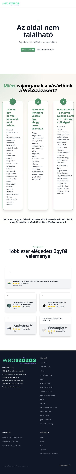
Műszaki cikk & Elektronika (48, 407)
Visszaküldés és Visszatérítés (11, 445)
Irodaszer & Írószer (46, 391)
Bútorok (42, 371)
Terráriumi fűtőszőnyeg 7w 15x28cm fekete (57, 303)
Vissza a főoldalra (28, 49)
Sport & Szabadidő (46, 420)
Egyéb (42, 379)
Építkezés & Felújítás (46, 387)
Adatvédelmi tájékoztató (10, 441)
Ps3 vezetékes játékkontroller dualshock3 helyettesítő (23, 326)
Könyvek (42, 403)
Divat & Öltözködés (46, 375)
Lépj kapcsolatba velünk (46, 49)
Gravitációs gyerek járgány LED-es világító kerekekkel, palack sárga (35, 281)
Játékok (42, 399)
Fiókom (42, 445)
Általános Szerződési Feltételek (12, 437)
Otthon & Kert (44, 416)
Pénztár (42, 441)
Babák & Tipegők (45, 367)
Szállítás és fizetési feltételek (49, 454)
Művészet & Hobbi (45, 412)
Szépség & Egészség (46, 424)
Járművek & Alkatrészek (47, 395)
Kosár (41, 437)
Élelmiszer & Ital (45, 383)
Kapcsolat (43, 450)
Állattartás (43, 363)
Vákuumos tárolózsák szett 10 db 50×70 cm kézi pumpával (58, 328)
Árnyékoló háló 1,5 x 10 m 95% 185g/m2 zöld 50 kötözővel (23, 303)
